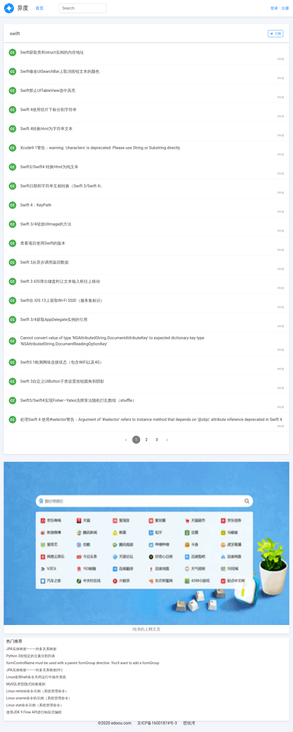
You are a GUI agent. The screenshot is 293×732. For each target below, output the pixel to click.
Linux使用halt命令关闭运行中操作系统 (36, 677)
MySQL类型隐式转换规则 (25, 684)
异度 (16, 8)
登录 (274, 8)
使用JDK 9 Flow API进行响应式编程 (34, 712)
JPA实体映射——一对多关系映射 (31, 649)
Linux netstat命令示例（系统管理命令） (37, 691)
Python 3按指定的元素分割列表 (30, 656)
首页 (40, 8)
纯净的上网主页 (146, 629)
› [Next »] (167, 440)
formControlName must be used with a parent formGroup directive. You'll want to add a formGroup (82, 663)
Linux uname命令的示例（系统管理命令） (39, 698)
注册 (285, 8)
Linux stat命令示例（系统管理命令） (35, 705)
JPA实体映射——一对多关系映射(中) (34, 670)
